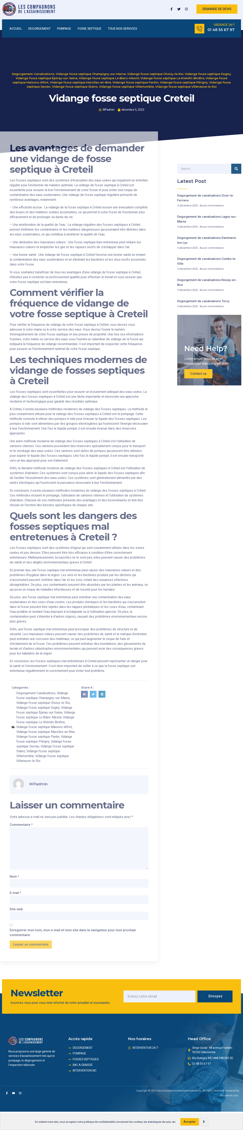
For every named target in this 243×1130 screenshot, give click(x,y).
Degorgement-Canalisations (33, 71)
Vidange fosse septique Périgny (184, 79)
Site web (16, 909)
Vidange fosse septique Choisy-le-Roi (155, 71)
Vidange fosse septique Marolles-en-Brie (80, 79)
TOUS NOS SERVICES (122, 28)
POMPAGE (64, 28)
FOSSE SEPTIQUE (89, 28)
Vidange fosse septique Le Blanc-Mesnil (109, 75)
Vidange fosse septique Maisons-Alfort (44, 727)
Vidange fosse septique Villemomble (126, 83)
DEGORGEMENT (39, 28)
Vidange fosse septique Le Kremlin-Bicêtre (172, 75)
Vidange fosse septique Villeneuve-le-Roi (186, 83)
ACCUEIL (15, 28)
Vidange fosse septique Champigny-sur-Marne (91, 71)
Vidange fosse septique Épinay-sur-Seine (46, 75)
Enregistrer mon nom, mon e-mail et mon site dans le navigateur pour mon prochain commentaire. (73, 933)
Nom (14, 876)
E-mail (15, 893)
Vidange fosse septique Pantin (135, 79)
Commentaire (21, 824)
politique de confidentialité (99, 1122)
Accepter (190, 1122)
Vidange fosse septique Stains (75, 83)
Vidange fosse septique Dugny (208, 71)
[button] (84, 694)
